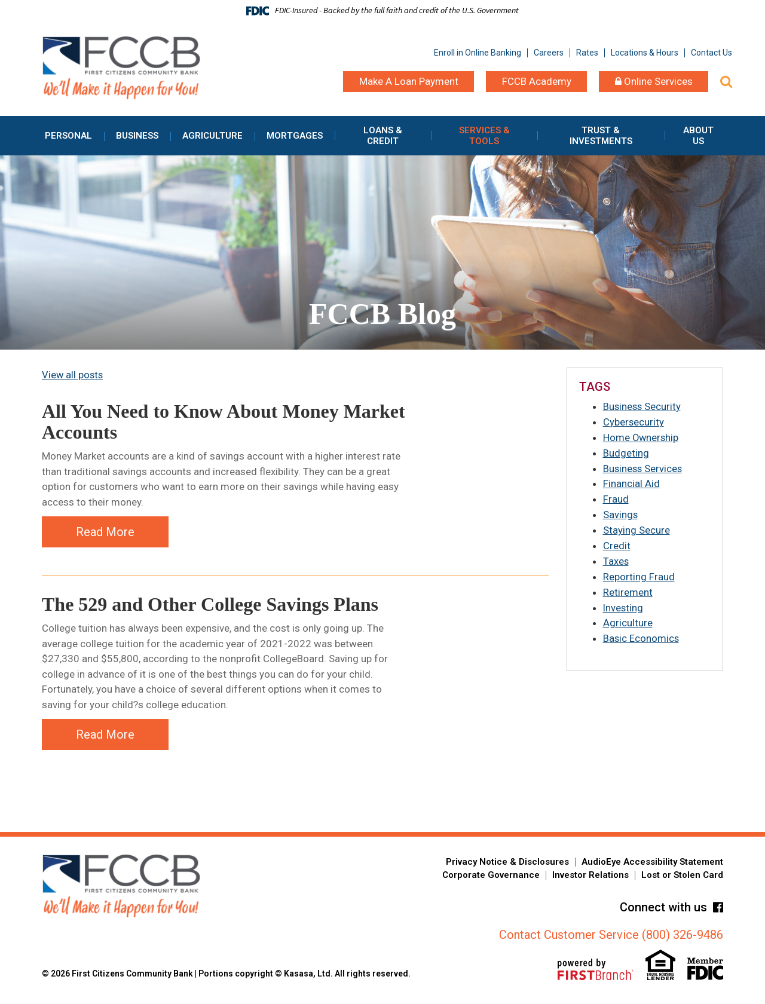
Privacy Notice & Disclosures (507, 864)
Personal (68, 135)
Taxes (616, 559)
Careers (549, 52)
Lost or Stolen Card (682, 877)
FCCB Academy (536, 81)
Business (137, 135)
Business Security (643, 406)
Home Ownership (641, 437)
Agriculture (212, 135)
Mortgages (295, 135)
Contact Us (711, 52)
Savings (620, 513)
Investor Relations (590, 877)
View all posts (73, 375)
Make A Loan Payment (408, 81)
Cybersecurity (634, 422)
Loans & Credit (382, 135)
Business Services (643, 467)
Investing (623, 605)
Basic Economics (641, 635)
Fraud (616, 498)
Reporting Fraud (639, 574)
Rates (587, 52)
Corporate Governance (491, 877)
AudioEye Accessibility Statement (652, 864)
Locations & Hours (644, 52)
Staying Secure (636, 528)
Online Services (654, 81)
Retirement (628, 589)
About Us (698, 135)
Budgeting (626, 452)
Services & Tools (484, 135)
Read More (105, 531)
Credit (617, 544)
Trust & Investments (601, 135)
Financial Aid (631, 483)
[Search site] (726, 81)
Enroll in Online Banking (477, 52)
